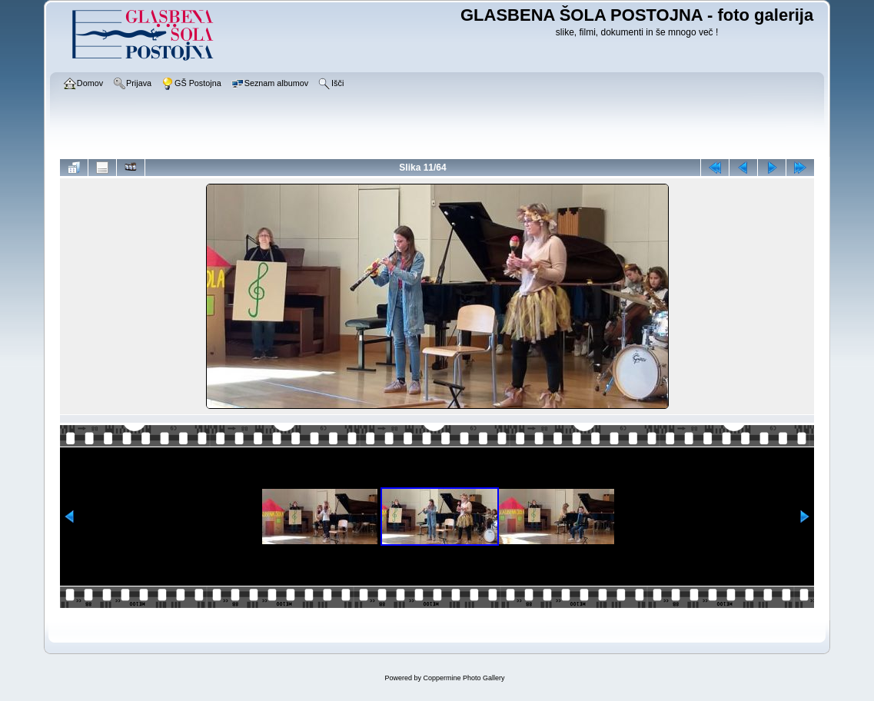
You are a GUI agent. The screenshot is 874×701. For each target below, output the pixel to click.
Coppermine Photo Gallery (463, 678)
